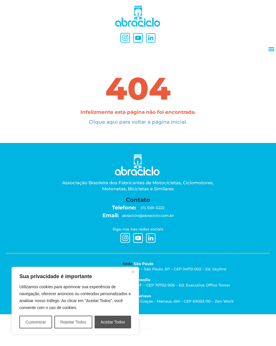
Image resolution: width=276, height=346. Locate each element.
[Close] (132, 271)
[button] (271, 49)
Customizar (35, 322)
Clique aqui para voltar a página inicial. (138, 122)
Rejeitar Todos (73, 322)
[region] (75, 300)
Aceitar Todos (113, 322)
